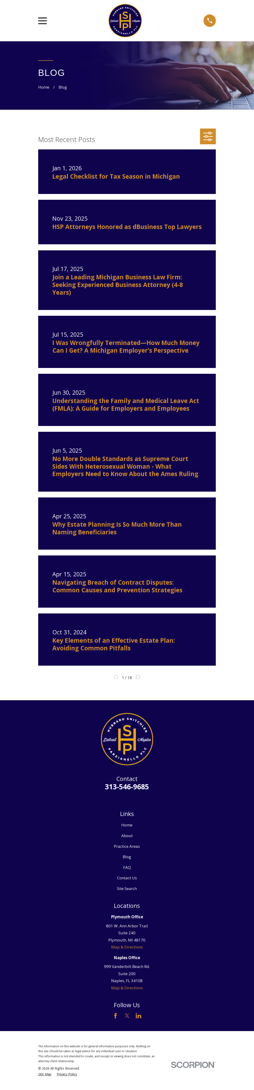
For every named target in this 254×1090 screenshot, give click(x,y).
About (127, 835)
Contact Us (127, 877)
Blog (127, 856)
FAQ (127, 867)
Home (126, 825)
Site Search (127, 888)
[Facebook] (115, 1016)
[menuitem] (44, 1074)
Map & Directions (127, 947)
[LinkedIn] (138, 1016)
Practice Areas (127, 846)
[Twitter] (127, 1016)
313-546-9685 (127, 786)
